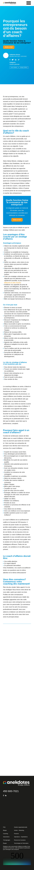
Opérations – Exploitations (21, 836)
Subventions (6, 836)
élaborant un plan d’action (12, 282)
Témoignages (6, 840)
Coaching (5, 833)
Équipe (5, 843)
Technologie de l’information (21, 843)
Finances (16, 833)
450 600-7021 (11, 791)
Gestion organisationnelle (20, 827)
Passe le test (9, 47)
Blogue (5, 830)
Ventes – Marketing (19, 830)
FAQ (4, 827)
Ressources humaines (19, 840)
